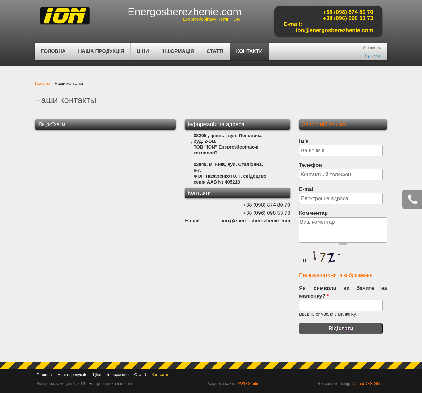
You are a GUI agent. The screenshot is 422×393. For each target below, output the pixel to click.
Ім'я (304, 141)
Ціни (143, 51)
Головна (53, 51)
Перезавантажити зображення (336, 275)
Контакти (249, 51)
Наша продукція (100, 54)
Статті (215, 51)
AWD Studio (248, 383)
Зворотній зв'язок (324, 124)
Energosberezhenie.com (185, 11)
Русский (372, 55)
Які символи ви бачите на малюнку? (343, 292)
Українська (372, 47)
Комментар (313, 213)
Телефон (310, 165)
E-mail (307, 189)
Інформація (177, 54)
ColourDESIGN (366, 383)
